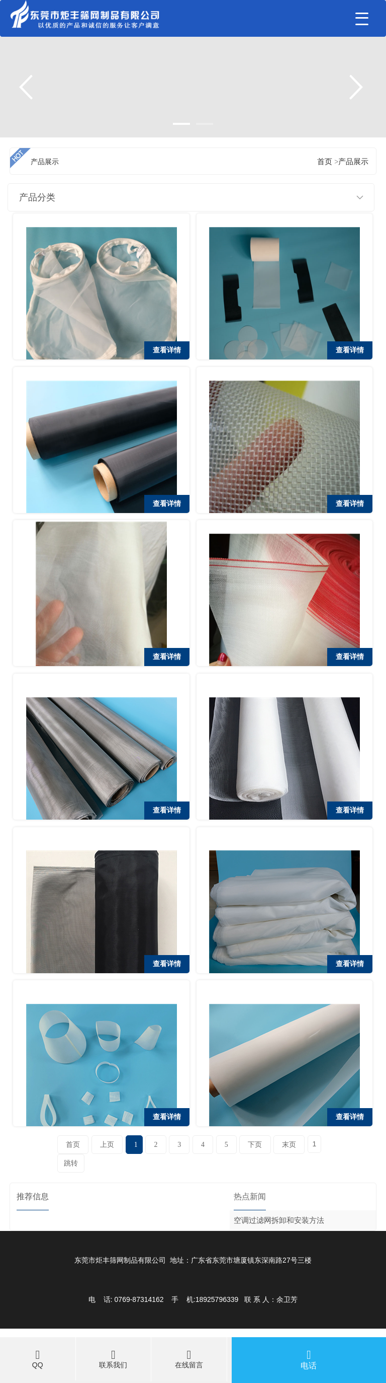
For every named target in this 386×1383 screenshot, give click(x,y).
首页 (324, 162)
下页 (255, 1144)
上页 (107, 1144)
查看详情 (167, 350)
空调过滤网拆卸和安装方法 (279, 1220)
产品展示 (353, 162)
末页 (289, 1144)
